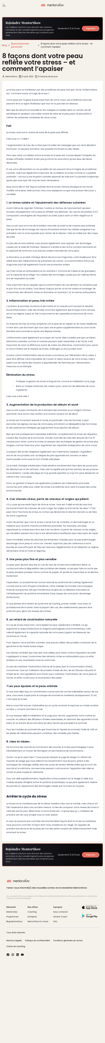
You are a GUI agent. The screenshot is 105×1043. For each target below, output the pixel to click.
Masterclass (11, 912)
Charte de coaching (15, 946)
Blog (4, 45)
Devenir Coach (60, 916)
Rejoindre (90, 28)
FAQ (55, 921)
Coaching (32, 912)
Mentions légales (14, 940)
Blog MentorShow (14, 921)
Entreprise (32, 916)
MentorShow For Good (38, 921)
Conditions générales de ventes (68, 940)
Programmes (12, 916)
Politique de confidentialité (37, 940)
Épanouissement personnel (20, 45)
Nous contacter (60, 912)
